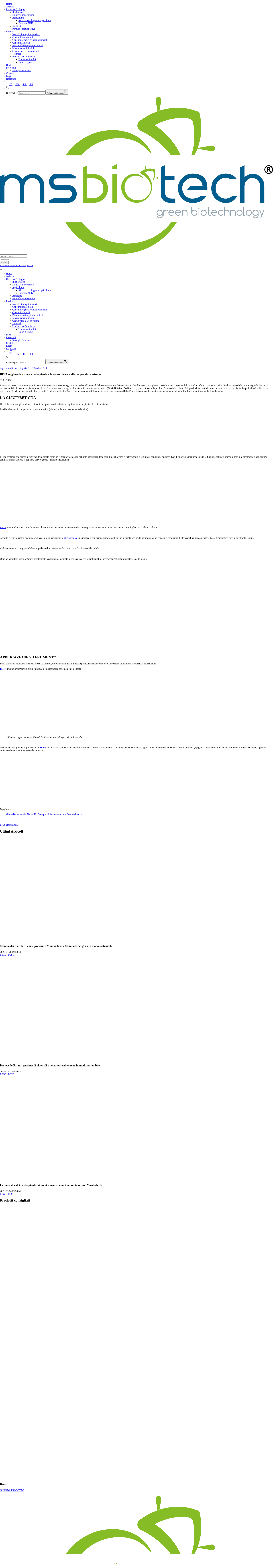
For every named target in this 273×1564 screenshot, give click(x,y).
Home (9, 3)
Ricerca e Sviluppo (15, 9)
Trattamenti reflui (27, 59)
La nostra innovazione (23, 15)
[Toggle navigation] (1, 269)
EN (16, 84)
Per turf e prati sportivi (23, 28)
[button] (7, 88)
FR (30, 84)
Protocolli (11, 67)
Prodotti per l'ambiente (23, 56)
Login (9, 76)
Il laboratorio (18, 12)
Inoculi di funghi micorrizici (26, 34)
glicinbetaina (70, 538)
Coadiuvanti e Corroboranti (25, 51)
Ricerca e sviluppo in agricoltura (34, 20)
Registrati (11, 78)
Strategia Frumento (21, 70)
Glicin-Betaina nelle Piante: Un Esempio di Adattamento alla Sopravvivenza (44, 814)
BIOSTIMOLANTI (9, 824)
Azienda (10, 6)
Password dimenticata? (11, 265)
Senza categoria (19, 368)
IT (9, 81)
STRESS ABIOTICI (37, 368)
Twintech (16, 53)
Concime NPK (25, 23)
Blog (8, 65)
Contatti (10, 73)
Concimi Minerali (21, 42)
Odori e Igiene (25, 62)
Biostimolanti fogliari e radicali (27, 45)
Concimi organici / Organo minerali (30, 40)
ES (23, 84)
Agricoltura (18, 17)
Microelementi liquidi (23, 48)
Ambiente (17, 26)
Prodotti (10, 31)
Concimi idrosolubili (22, 37)
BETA (3, 527)
